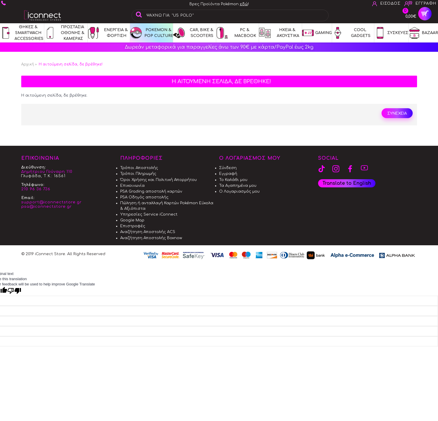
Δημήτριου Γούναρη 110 (46, 172)
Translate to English (346, 183)
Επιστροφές (132, 226)
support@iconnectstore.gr (51, 202)
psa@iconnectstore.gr (46, 207)
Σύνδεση (228, 168)
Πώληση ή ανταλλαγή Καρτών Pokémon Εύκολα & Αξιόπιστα (166, 205)
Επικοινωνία (132, 186)
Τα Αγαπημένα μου (237, 186)
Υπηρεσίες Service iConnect (149, 214)
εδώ (244, 4)
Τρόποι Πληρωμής (138, 174)
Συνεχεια (397, 113)
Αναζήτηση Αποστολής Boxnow (151, 238)
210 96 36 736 (35, 189)
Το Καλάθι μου (233, 180)
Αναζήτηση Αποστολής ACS (147, 232)
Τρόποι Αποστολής (139, 168)
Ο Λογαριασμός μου (239, 191)
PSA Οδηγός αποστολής (144, 197)
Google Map (132, 220)
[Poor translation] (14, 291)
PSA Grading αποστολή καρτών (151, 191)
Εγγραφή (228, 174)
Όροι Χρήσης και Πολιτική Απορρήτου (158, 180)
